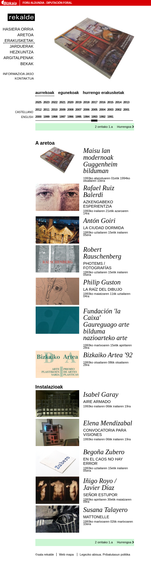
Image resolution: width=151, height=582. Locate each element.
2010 (54, 109)
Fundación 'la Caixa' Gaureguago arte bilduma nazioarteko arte (106, 324)
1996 (70, 116)
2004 (102, 109)
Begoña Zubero (104, 452)
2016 (102, 102)
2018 (86, 102)
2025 (38, 102)
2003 (110, 109)
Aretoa (25, 35)
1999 (46, 116)
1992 (102, 116)
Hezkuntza (21, 52)
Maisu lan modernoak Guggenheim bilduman (100, 160)
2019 (78, 102)
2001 (126, 109)
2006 (86, 109)
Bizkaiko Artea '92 (107, 355)
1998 (54, 116)
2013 (126, 102)
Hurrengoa (124, 126)
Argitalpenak (18, 58)
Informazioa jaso (18, 73)
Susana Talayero (105, 509)
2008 (70, 109)
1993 (94, 116)
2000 (38, 116)
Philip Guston (102, 282)
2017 (94, 102)
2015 (110, 102)
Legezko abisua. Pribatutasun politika (105, 554)
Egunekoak (68, 92)
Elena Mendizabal (107, 423)
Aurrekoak (44, 92)
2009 (62, 109)
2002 (118, 109)
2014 (118, 102)
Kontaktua (24, 78)
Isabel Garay (100, 394)
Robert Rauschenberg (102, 253)
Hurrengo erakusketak (103, 92)
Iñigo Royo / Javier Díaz (99, 484)
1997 (62, 116)
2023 (46, 102)
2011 (46, 109)
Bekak (27, 64)
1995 (78, 116)
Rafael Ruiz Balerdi (98, 191)
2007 (78, 109)
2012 (38, 109)
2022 (54, 102)
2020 (70, 102)
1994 (86, 116)
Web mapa (66, 554)
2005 (94, 109)
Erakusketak (19, 40)
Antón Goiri (99, 220)
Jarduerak (21, 46)
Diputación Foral (59, 2)
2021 (62, 102)
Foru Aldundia (33, 2)
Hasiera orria (18, 29)
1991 (110, 116)
